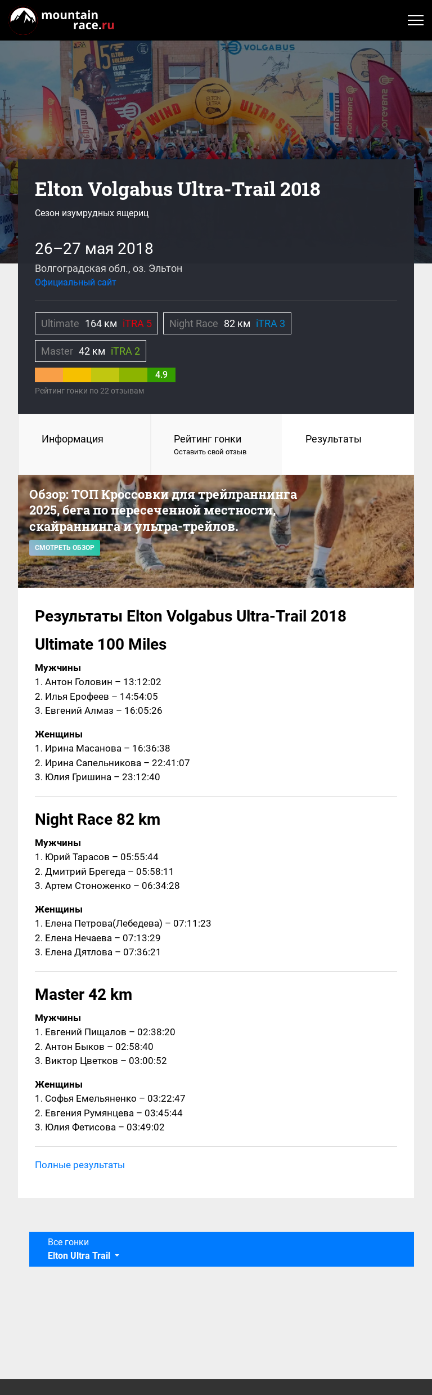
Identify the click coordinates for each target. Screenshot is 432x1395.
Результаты (333, 439)
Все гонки (80, 1249)
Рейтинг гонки (217, 445)
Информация (73, 439)
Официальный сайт (75, 282)
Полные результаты (80, 1164)
